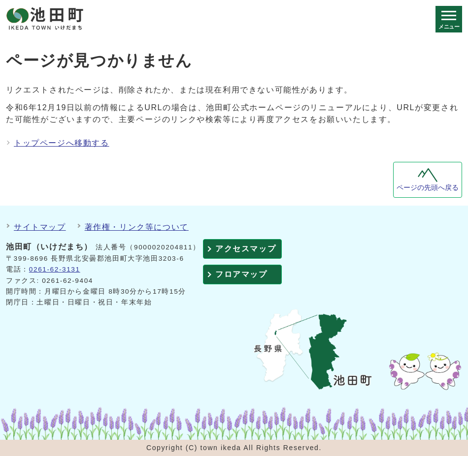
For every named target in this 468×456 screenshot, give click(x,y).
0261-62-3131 (54, 269)
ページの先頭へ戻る (428, 187)
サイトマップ (40, 227)
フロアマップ (241, 274)
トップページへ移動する (61, 143)
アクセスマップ (245, 248)
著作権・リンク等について (137, 227)
